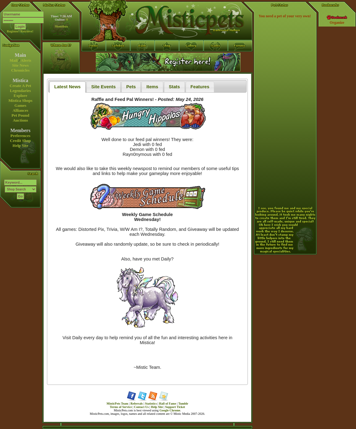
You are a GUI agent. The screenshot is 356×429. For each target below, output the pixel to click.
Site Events (103, 86)
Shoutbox (61, 26)
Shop (167, 57)
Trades (216, 57)
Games (20, 105)
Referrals (136, 403)
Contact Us (141, 407)
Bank (142, 57)
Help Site (20, 145)
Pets (131, 86)
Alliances (20, 110)
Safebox (118, 57)
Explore (20, 95)
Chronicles (20, 70)
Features (199, 86)
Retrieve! (26, 31)
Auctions (20, 120)
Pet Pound (20, 115)
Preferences (20, 135)
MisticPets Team (117, 403)
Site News (20, 65)
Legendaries (20, 90)
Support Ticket (175, 407)
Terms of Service (121, 407)
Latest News (67, 86)
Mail (14, 60)
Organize (337, 22)
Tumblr (183, 403)
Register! (13, 31)
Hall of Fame (167, 403)
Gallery (191, 57)
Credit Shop (20, 140)
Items (93, 68)
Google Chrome (169, 410)
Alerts (26, 60)
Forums (240, 57)
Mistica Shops (20, 100)
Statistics (151, 403)
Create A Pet (20, 85)
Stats (174, 86)
